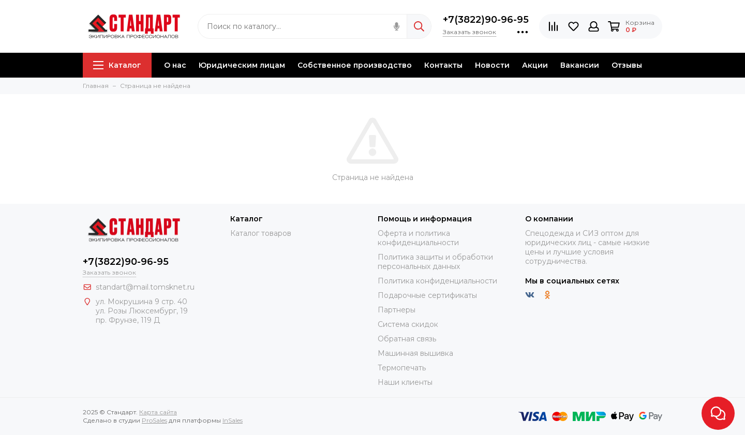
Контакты (443, 65)
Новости (492, 65)
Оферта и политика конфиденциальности (418, 238)
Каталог (117, 65)
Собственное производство (354, 65)
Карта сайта (158, 412)
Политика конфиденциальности (437, 281)
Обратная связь (407, 338)
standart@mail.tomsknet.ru (145, 287)
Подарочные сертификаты (427, 295)
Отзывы (627, 65)
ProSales (154, 420)
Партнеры (396, 309)
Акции (535, 65)
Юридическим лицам (242, 65)
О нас (175, 65)
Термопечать (402, 367)
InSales (232, 420)
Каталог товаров (260, 233)
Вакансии (579, 65)
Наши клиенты (405, 382)
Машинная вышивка (415, 353)
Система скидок (408, 324)
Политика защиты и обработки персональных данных (435, 261)
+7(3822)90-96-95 (486, 19)
